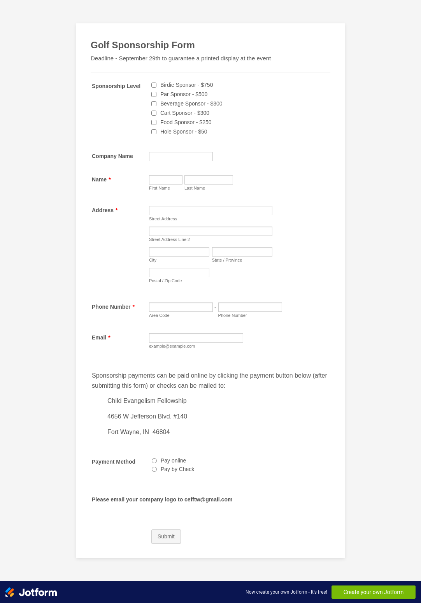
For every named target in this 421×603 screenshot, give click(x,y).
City (152, 260)
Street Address (163, 218)
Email (101, 337)
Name (101, 179)
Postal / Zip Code (165, 280)
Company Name (112, 156)
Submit (166, 536)
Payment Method (113, 462)
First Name (159, 188)
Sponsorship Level (116, 86)
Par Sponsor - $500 (183, 94)
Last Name (194, 188)
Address (105, 210)
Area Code (159, 315)
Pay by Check (177, 469)
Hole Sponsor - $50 (183, 131)
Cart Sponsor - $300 (184, 113)
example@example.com (172, 346)
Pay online (173, 460)
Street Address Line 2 (169, 239)
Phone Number (113, 307)
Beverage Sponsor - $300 (191, 103)
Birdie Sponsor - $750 (186, 85)
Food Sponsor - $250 (186, 122)
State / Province (227, 260)
